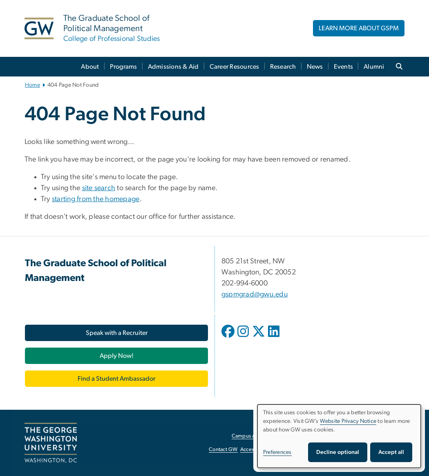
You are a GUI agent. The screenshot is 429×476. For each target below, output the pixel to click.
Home (32, 85)
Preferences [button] (277, 452)
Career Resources (234, 66)
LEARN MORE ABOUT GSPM (359, 28)
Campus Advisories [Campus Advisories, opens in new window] (254, 436)
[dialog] (339, 436)
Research (283, 66)
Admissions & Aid (173, 66)
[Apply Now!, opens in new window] (116, 356)
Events (343, 66)
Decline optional (337, 452)
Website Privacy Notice (348, 421)
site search (99, 188)
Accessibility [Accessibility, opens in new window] (254, 449)
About (90, 66)
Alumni (374, 66)
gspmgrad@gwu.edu (254, 294)
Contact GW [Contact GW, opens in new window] (223, 449)
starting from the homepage (96, 199)
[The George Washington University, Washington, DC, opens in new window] (51, 443)
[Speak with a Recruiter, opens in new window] (116, 333)
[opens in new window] (228, 337)
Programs (123, 66)
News (315, 66)
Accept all (391, 452)
